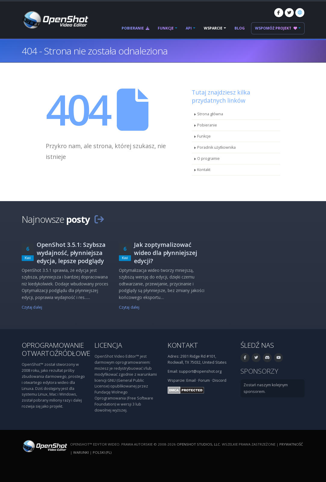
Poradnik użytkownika (216, 147)
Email (191, 380)
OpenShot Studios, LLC (198, 444)
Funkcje (166, 28)
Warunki (81, 452)
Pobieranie (135, 28)
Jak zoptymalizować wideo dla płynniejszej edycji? (165, 253)
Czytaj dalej (32, 307)
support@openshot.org (200, 371)
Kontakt (203, 169)
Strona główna (210, 114)
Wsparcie (213, 28)
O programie (208, 158)
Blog (239, 28)
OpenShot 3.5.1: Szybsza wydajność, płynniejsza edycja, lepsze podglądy (71, 253)
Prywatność (291, 444)
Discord (219, 380)
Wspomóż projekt (276, 28)
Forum (204, 380)
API (189, 28)
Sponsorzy (259, 371)
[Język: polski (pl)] (299, 12)
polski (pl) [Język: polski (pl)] (102, 452)
